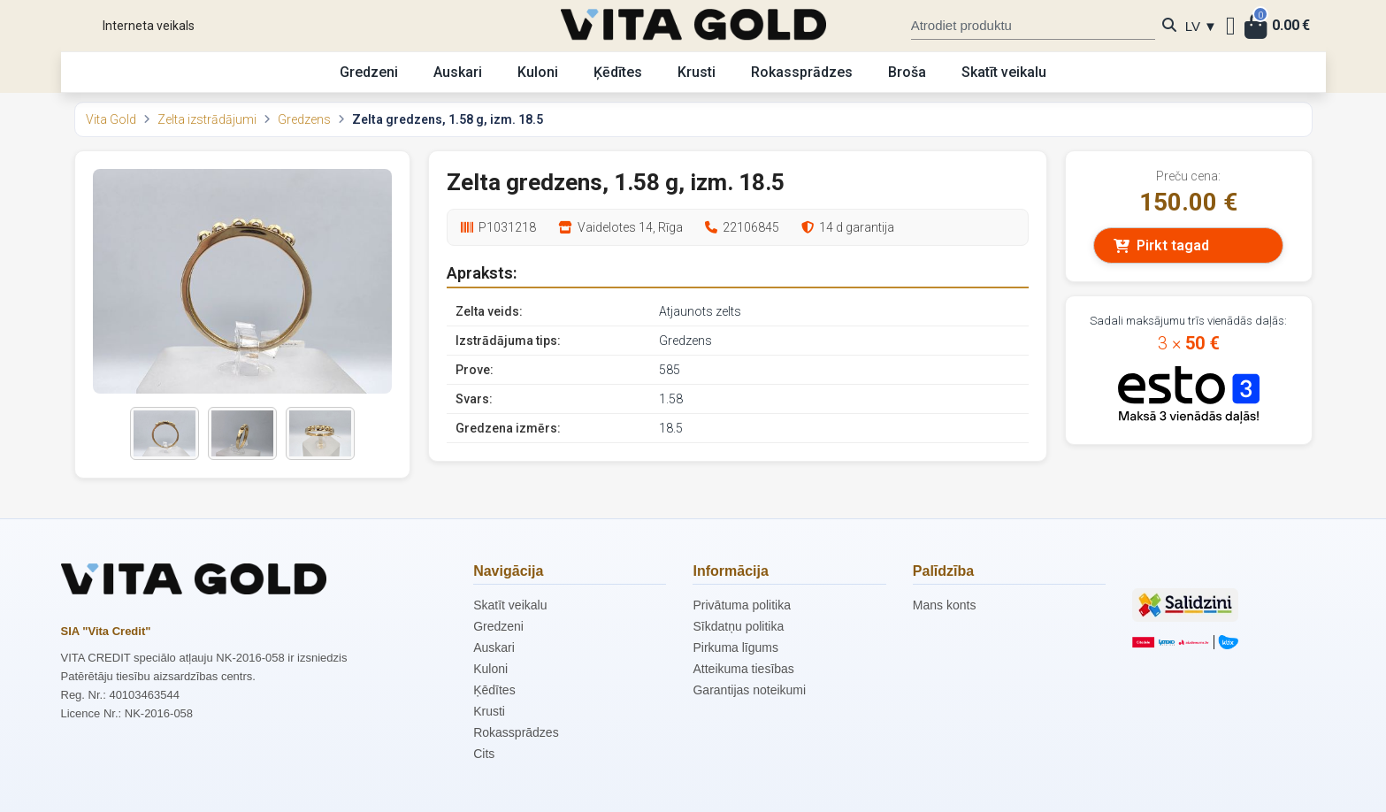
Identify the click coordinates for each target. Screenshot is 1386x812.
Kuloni (537, 72)
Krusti (697, 72)
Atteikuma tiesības (743, 669)
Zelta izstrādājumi (207, 119)
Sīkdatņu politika (738, 626)
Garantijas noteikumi (749, 690)
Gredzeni (369, 72)
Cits (483, 754)
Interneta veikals (149, 26)
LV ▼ (1201, 26)
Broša (907, 72)
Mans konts (944, 605)
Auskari (457, 72)
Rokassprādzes (802, 72)
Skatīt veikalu (1003, 72)
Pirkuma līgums (735, 647)
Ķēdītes (617, 72)
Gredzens (304, 119)
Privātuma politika (742, 605)
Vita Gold (111, 119)
